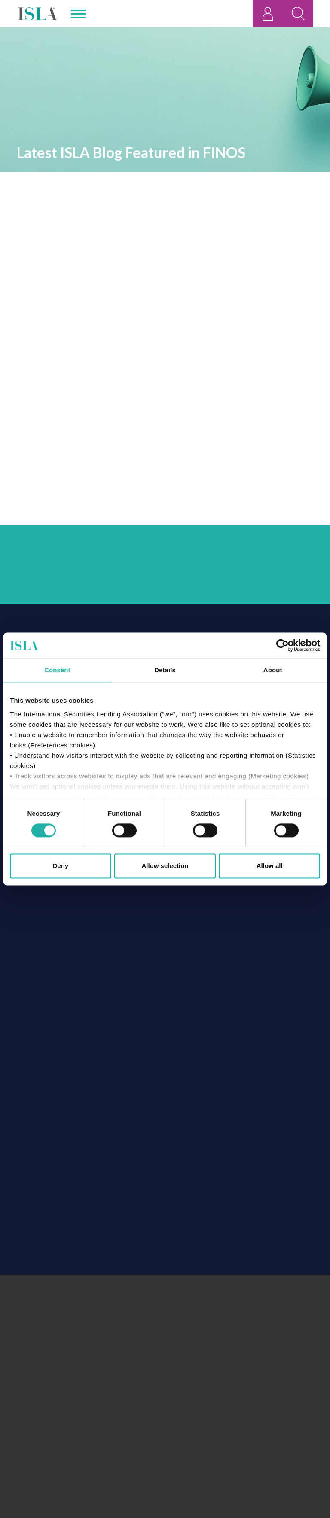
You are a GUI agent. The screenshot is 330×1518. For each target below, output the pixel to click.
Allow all (270, 866)
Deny (60, 866)
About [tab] (272, 670)
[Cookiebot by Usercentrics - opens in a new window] (282, 645)
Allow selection (164, 866)
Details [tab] (165, 670)
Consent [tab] (57, 670)
